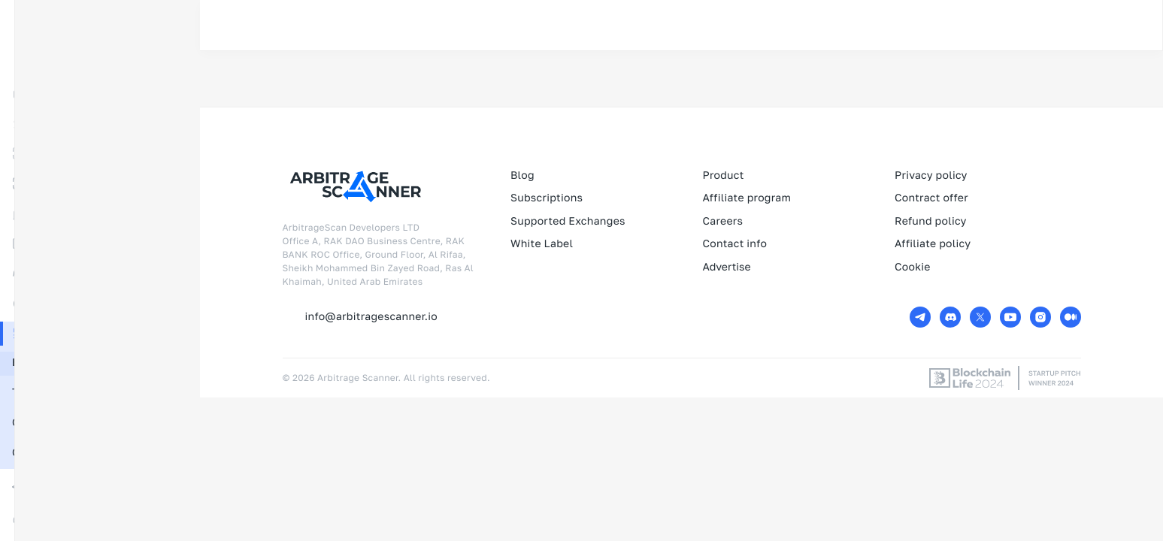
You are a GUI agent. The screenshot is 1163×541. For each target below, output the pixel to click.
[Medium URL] (1070, 317)
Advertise (726, 267)
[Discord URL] (950, 317)
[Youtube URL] (1010, 317)
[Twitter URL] (980, 317)
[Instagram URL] (1040, 317)
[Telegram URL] (920, 317)
